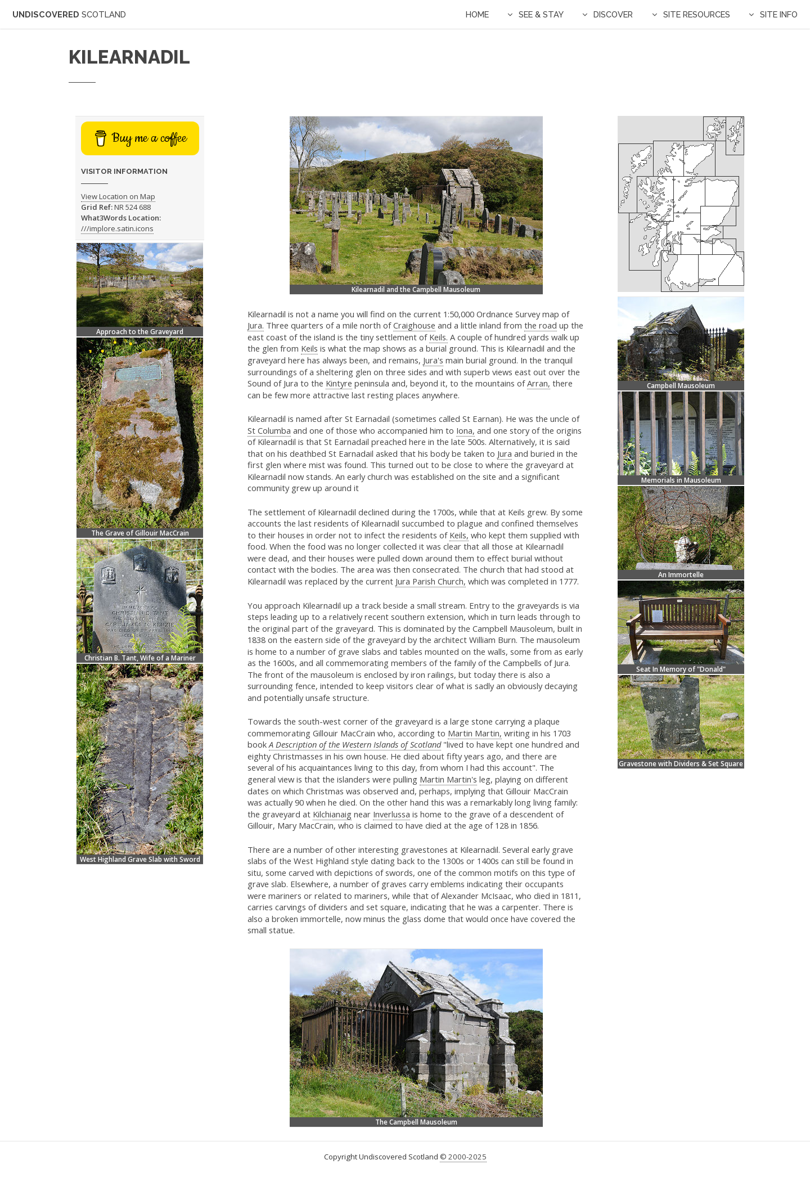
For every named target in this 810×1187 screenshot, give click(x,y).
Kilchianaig (332, 814)
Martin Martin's (448, 779)
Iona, (465, 430)
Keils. (438, 337)
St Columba (269, 430)
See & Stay (541, 14)
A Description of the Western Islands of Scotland (355, 744)
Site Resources (696, 14)
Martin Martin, (475, 733)
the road (540, 325)
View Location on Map (118, 196)
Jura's (433, 360)
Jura (504, 453)
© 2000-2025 (463, 1157)
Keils (309, 348)
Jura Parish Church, (430, 581)
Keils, (459, 535)
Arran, (538, 383)
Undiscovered (69, 14)
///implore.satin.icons (117, 228)
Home (477, 14)
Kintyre (339, 383)
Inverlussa (391, 814)
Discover (613, 14)
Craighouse (414, 325)
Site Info (779, 14)
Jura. (256, 325)
